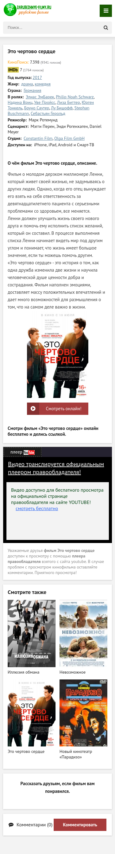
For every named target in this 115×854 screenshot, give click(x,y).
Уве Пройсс (44, 102)
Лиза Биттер (68, 102)
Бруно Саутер (36, 108)
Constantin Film (38, 138)
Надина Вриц (20, 102)
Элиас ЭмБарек (40, 97)
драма (27, 84)
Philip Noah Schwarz (75, 97)
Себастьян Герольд (48, 113)
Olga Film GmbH (69, 138)
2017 (37, 77)
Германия (32, 90)
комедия (43, 84)
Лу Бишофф (62, 108)
